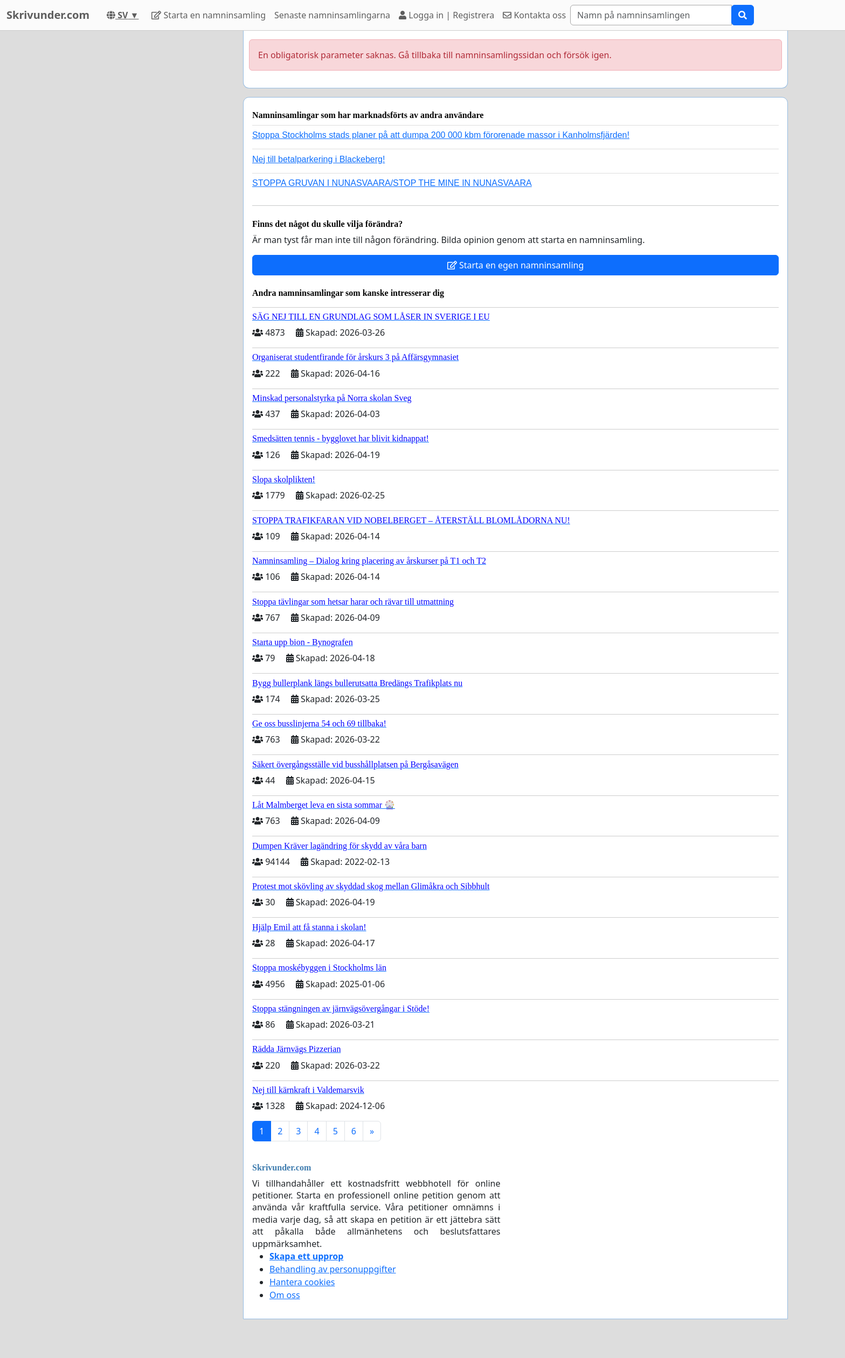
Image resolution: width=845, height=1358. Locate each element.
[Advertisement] (138, 192)
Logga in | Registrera (446, 15)
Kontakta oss (534, 15)
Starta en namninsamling (208, 15)
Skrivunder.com (47, 15)
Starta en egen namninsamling (515, 265)
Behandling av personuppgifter (332, 1269)
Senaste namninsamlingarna (332, 15)
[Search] (651, 15)
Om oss (284, 1295)
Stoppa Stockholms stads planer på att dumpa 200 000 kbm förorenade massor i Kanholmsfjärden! (440, 135)
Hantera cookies (302, 1282)
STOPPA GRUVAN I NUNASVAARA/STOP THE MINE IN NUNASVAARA (392, 183)
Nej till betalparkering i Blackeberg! (318, 159)
